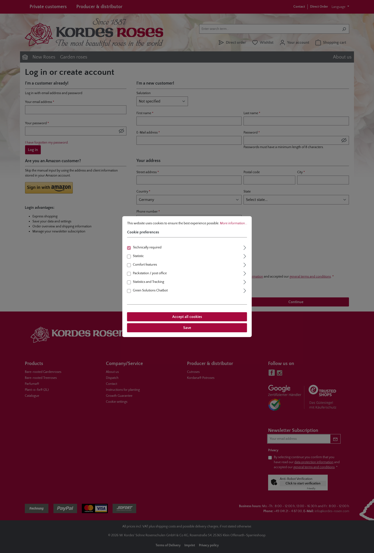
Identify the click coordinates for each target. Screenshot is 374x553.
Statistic (138, 256)
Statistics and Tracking (148, 282)
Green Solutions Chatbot (150, 290)
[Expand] (245, 247)
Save (187, 328)
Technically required (147, 247)
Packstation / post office (150, 273)
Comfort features (145, 265)
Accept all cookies (187, 317)
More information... (233, 223)
